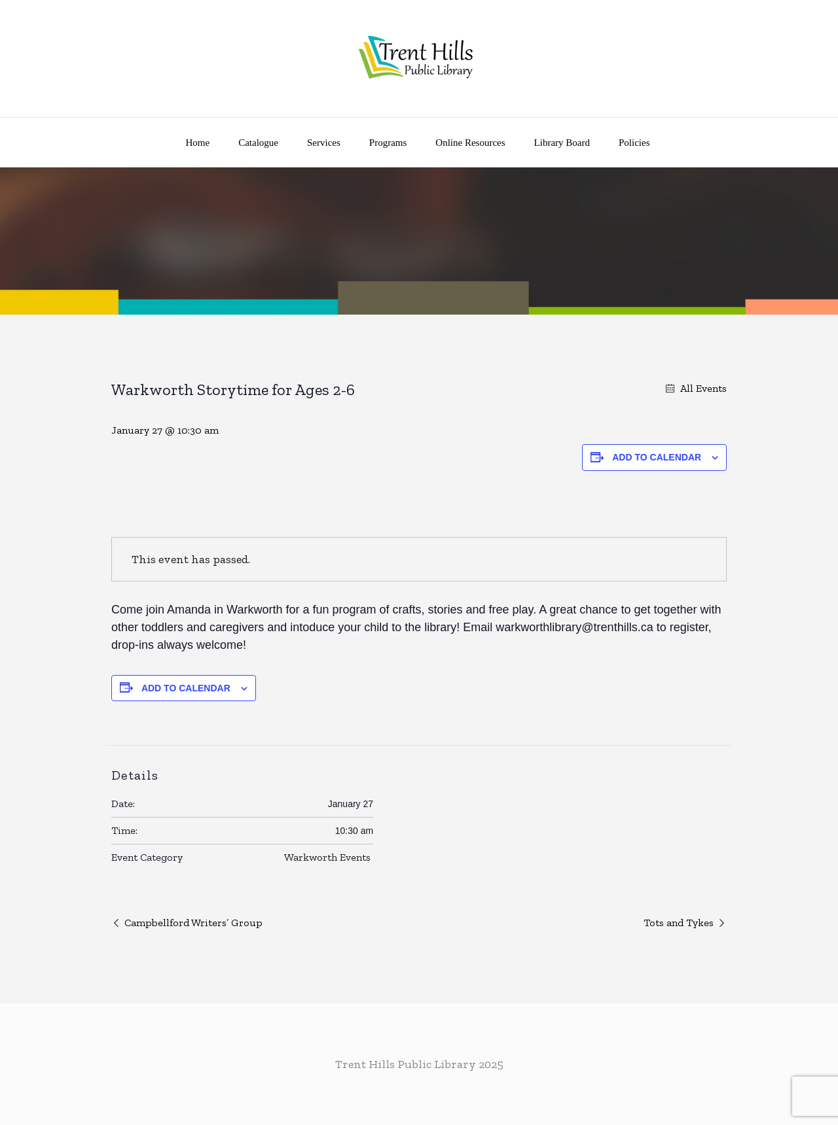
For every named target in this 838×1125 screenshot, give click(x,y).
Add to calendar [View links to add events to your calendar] (656, 457)
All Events (702, 388)
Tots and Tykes (679, 922)
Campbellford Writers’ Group (193, 922)
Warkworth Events (327, 857)
